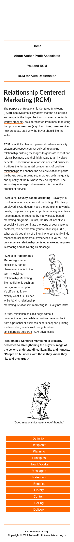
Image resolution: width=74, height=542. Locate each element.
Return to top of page (37, 531)
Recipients (39, 445)
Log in (62, 535)
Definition (39, 438)
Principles (39, 458)
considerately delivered (18, 331)
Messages (39, 471)
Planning (39, 451)
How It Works (39, 464)
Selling (39, 503)
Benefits (39, 483)
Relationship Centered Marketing (43, 108)
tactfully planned (24, 144)
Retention (39, 477)
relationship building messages (22, 153)
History (39, 490)
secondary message (16, 184)
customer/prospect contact (20, 148)
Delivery (39, 509)
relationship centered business (49, 162)
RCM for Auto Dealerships (37, 76)
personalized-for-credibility (51, 144)
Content (39, 496)
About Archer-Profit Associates (37, 56)
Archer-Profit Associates (8, 15)
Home (37, 46)
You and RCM (37, 66)
